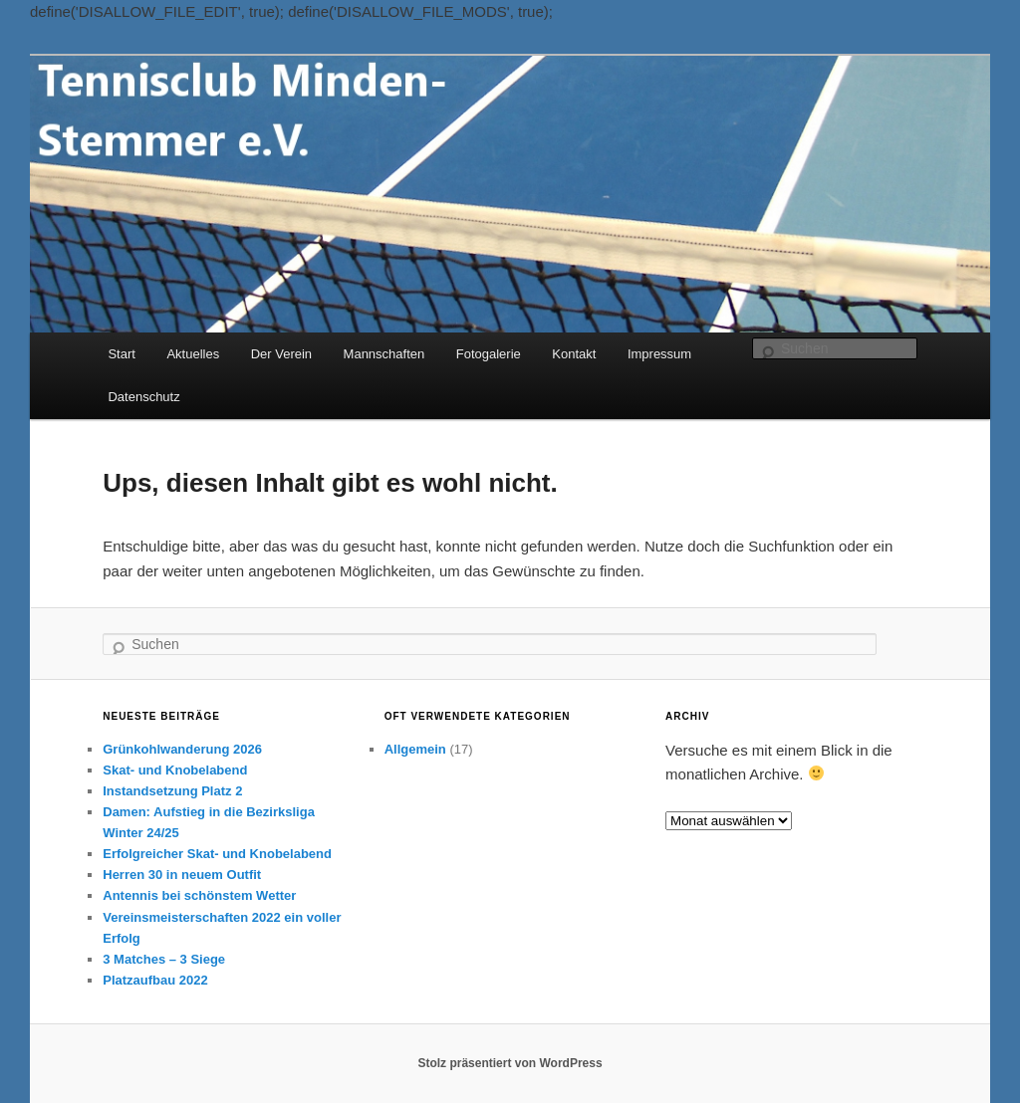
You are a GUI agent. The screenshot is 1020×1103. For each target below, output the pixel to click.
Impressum (659, 353)
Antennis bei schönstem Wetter (199, 895)
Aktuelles (192, 353)
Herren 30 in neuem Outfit (182, 874)
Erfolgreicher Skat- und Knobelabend (217, 853)
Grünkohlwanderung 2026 (182, 749)
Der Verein (281, 353)
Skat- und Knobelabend (175, 770)
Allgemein (415, 749)
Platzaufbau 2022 (155, 980)
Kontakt (574, 353)
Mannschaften (384, 353)
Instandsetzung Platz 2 (172, 790)
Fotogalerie (488, 353)
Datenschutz (143, 396)
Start (121, 353)
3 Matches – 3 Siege (164, 959)
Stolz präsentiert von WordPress (509, 1063)
